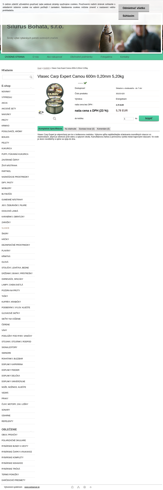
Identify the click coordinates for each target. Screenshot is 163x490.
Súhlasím (128, 15)
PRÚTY (5, 120)
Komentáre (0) (103, 129)
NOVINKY (6, 91)
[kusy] (129, 118)
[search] (31, 77)
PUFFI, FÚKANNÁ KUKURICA (15, 154)
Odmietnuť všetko (134, 8)
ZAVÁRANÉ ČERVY (10, 160)
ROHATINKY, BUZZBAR (12, 359)
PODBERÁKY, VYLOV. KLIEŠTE (16, 307)
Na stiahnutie (70, 129)
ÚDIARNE (6, 415)
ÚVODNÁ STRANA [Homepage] (15, 57)
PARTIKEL (6, 171)
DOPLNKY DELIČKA (11, 376)
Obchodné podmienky (81, 57)
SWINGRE (6, 353)
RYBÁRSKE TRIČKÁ (11, 469)
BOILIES (5, 137)
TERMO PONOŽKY (10, 474)
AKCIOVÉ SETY (9, 109)
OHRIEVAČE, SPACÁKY (12, 279)
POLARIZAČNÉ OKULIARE (14, 440)
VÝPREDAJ (7, 97)
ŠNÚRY (5, 233)
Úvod (39, 68)
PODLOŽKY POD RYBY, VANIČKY (17, 336)
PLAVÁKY (6, 251)
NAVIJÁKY (6, 114)
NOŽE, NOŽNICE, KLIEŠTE (14, 387)
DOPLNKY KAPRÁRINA (12, 364)
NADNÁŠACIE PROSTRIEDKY (15, 177)
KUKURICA (7, 148)
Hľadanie (7, 70)
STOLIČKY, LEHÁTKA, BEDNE (15, 268)
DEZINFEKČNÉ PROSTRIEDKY (16, 245)
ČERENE (6, 324)
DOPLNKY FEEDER (10, 370)
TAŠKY (5, 296)
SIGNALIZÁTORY (9, 347)
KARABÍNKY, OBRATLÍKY (13, 217)
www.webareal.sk (32, 487)
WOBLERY (6, 188)
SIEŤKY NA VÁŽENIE (11, 319)
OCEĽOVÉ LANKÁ (10, 211)
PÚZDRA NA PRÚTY (11, 290)
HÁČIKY (5, 239)
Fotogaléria (106, 57)
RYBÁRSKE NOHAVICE (12, 463)
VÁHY (4, 330)
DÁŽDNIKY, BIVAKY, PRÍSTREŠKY (17, 273)
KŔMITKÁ (6, 256)
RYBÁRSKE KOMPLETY (12, 457)
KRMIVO (5, 126)
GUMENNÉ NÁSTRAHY (12, 200)
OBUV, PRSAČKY (9, 435)
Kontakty (124, 57)
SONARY (6, 410)
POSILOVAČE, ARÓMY (12, 131)
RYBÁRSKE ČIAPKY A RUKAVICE (17, 452)
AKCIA (4, 103)
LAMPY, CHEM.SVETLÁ (12, 285)
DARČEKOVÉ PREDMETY (13, 480)
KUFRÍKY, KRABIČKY (11, 302)
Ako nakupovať (54, 57)
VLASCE (5, 228)
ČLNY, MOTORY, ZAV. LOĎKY (15, 404)
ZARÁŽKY (6, 222)
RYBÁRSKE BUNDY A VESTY (15, 446)
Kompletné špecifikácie (50, 128)
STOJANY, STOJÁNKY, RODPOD (16, 342)
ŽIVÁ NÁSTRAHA (9, 165)
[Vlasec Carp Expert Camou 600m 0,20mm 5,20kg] (55, 102)
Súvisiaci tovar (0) (86, 129)
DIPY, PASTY (7, 182)
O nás (36, 57)
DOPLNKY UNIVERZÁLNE (13, 381)
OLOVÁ (5, 262)
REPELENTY (7, 421)
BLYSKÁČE (7, 194)
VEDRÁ (5, 393)
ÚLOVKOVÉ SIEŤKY (11, 313)
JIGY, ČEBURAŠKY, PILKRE (14, 205)
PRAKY (5, 398)
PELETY (5, 143)
